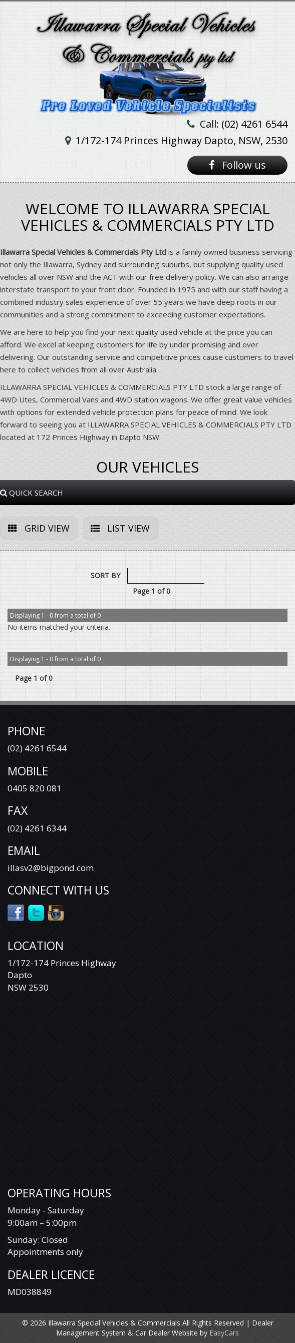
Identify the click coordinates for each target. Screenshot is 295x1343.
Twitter (36, 912)
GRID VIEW (39, 528)
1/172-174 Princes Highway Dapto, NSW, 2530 (181, 140)
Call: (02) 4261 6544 (243, 124)
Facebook (16, 912)
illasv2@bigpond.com (51, 867)
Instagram (56, 912)
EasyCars (224, 1332)
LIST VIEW (120, 528)
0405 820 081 (35, 788)
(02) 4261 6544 (37, 748)
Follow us (237, 165)
